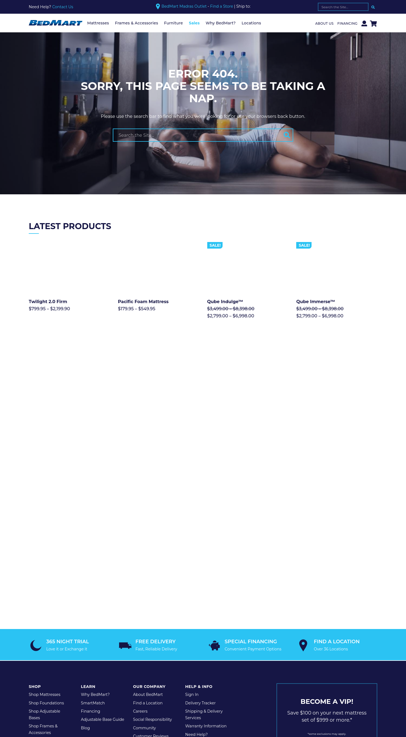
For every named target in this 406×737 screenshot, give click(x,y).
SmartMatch (93, 561)
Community (144, 586)
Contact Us (62, 6)
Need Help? (196, 592)
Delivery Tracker (200, 561)
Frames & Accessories (136, 23)
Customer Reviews (151, 594)
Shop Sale (38, 607)
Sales (194, 23)
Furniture (173, 23)
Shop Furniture (43, 599)
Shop (35, 544)
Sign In (192, 552)
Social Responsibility (152, 577)
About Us (324, 23)
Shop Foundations (46, 561)
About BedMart (148, 552)
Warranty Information (206, 584)
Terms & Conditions (116, 641)
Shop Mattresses (45, 552)
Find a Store (221, 6)
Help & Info (199, 544)
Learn (88, 544)
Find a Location (148, 561)
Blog (85, 586)
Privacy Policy (79, 641)
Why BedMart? (221, 23)
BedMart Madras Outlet (184, 6)
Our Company (149, 544)
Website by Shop (196, 641)
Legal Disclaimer (158, 641)
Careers (140, 569)
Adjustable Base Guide (102, 577)
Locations (251, 23)
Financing (347, 23)
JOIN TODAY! (327, 609)
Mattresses (98, 23)
